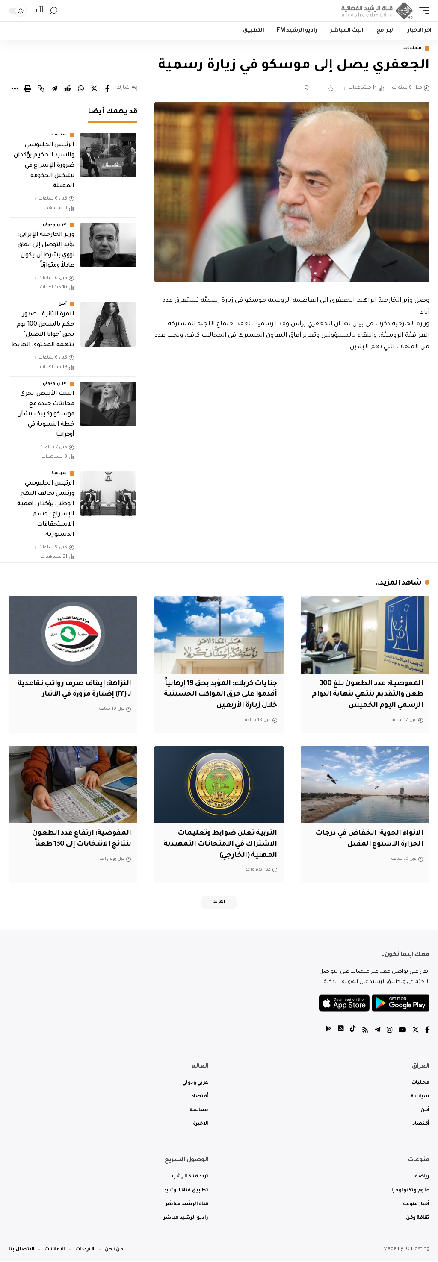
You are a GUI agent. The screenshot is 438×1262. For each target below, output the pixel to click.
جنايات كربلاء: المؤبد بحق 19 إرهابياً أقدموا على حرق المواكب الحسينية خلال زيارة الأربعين (224, 694)
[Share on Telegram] (54, 89)
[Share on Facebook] (107, 89)
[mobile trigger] (422, 10)
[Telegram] (376, 1031)
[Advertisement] (291, 427)
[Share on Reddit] (68, 89)
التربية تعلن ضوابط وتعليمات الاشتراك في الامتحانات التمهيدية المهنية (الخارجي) (225, 843)
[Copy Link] (41, 89)
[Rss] (363, 1031)
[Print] (28, 89)
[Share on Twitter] (94, 89)
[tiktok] (350, 1031)
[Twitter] (415, 1031)
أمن (63, 305)
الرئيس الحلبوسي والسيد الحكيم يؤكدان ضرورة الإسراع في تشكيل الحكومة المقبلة (44, 167)
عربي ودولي (55, 226)
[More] (15, 89)
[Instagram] (388, 1031)
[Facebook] (427, 1031)
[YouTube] (401, 1031)
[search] (53, 11)
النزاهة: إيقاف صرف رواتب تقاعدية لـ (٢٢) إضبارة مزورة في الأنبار (80, 694)
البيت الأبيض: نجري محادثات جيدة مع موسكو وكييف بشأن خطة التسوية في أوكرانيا (45, 415)
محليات (410, 49)
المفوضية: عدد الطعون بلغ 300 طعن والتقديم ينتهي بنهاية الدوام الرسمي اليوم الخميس (369, 694)
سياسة (59, 136)
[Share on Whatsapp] (81, 89)
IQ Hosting (417, 1250)
